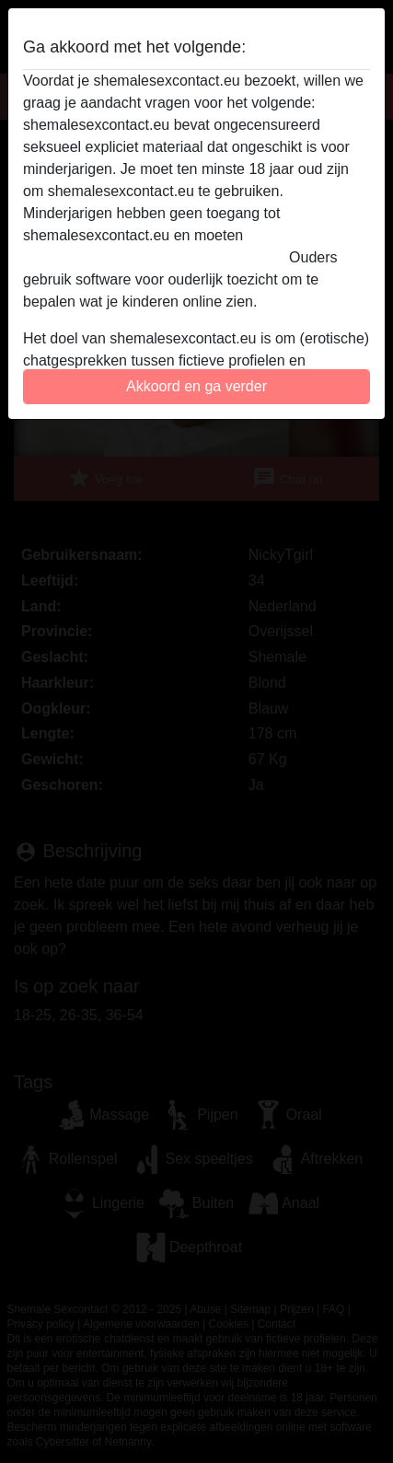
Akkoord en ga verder (196, 386)
